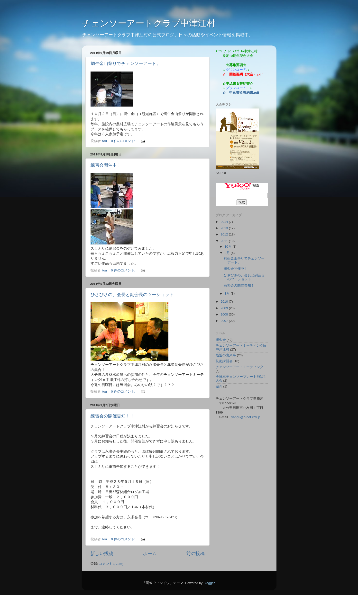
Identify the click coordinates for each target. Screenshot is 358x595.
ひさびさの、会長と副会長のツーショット (132, 294)
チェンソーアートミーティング (239, 367)
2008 (224, 314)
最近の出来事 (226, 355)
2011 (224, 241)
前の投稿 (195, 553)
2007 (224, 321)
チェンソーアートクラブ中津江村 (148, 23)
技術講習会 (224, 361)
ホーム (150, 553)
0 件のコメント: (123, 141)
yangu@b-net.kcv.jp (245, 417)
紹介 (219, 386)
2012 (224, 234)
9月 (228, 253)
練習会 (221, 340)
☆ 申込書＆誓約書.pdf (240, 92)
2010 (224, 301)
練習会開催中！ (106, 165)
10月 (229, 246)
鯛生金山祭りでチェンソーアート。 (126, 63)
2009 (224, 308)
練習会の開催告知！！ (112, 416)
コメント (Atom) (111, 564)
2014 (224, 222)
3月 (228, 293)
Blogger (209, 583)
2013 (224, 228)
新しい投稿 (101, 553)
